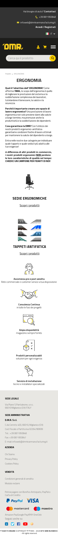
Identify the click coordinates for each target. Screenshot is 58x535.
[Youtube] (25, 524)
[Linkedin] (6, 524)
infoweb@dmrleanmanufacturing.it (36, 22)
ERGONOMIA (19, 73)
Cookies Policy (12, 463)
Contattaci (50, 11)
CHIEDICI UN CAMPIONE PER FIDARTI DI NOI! (27, 161)
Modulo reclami (12, 483)
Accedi (39, 27)
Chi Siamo (10, 454)
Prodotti (8, 73)
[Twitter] (12, 524)
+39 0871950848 (47, 17)
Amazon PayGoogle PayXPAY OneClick (29, 506)
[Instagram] (31, 524)
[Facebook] (18, 524)
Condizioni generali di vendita (19, 479)
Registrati (50, 27)
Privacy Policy (11, 459)
